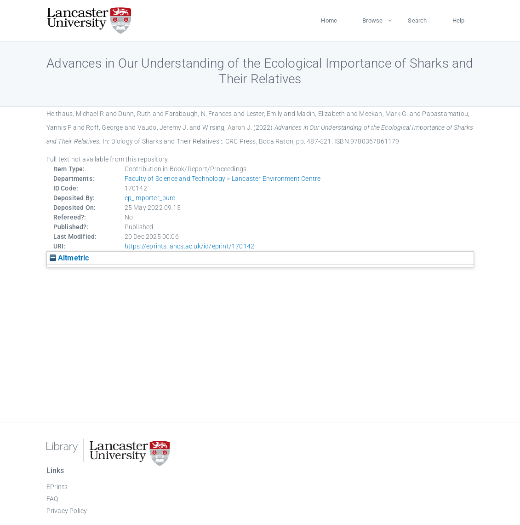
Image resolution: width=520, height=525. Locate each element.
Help (458, 20)
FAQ (52, 498)
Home (329, 20)
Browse (372, 20)
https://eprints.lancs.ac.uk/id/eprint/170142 (190, 246)
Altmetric (69, 258)
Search (417, 20)
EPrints (57, 486)
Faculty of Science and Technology (175, 178)
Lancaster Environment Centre (276, 178)
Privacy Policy (66, 510)
